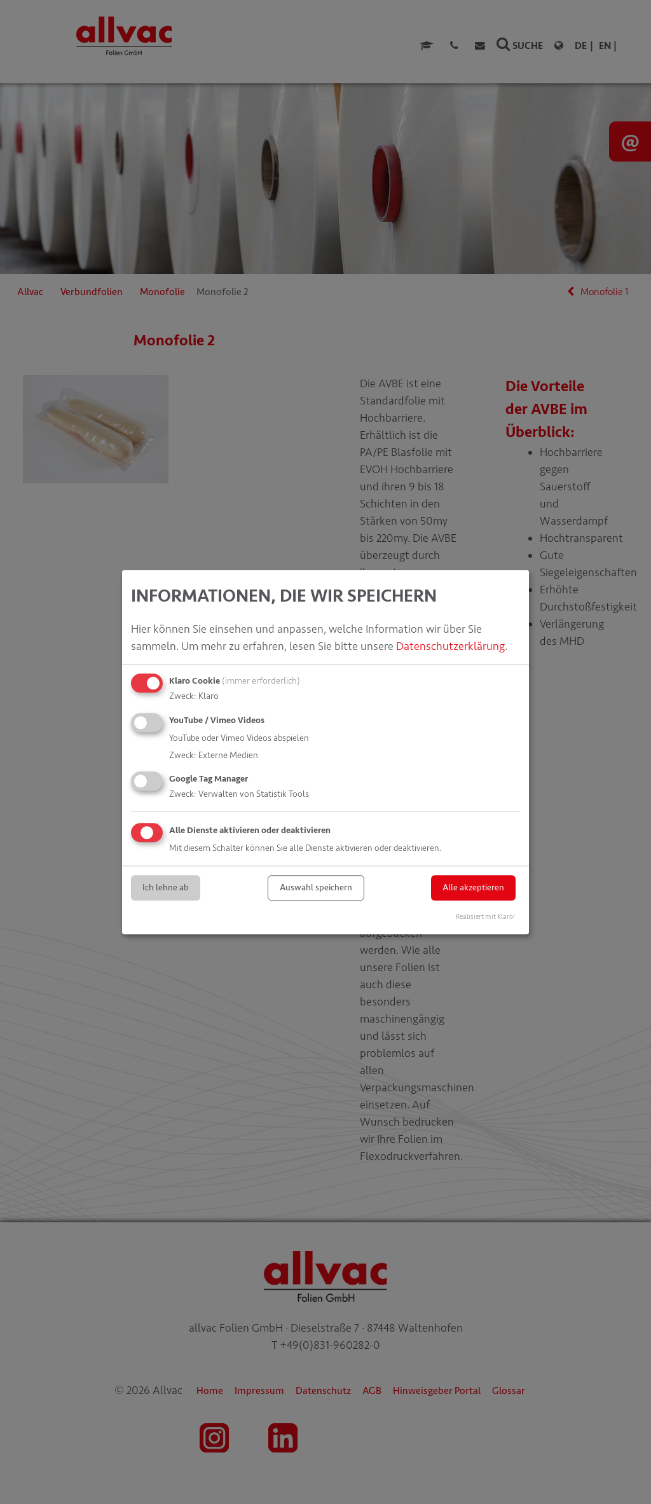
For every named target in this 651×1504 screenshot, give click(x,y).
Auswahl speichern (316, 888)
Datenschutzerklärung (450, 646)
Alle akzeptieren (473, 888)
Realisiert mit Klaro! (485, 917)
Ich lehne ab (165, 888)
